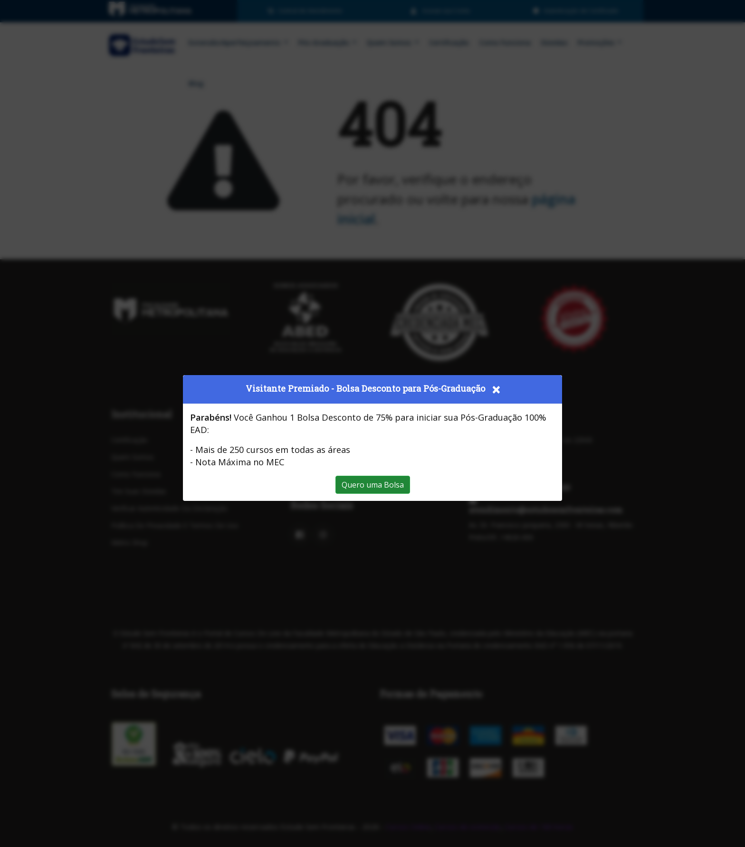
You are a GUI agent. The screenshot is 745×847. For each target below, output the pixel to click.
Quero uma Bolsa (373, 485)
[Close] (496, 389)
